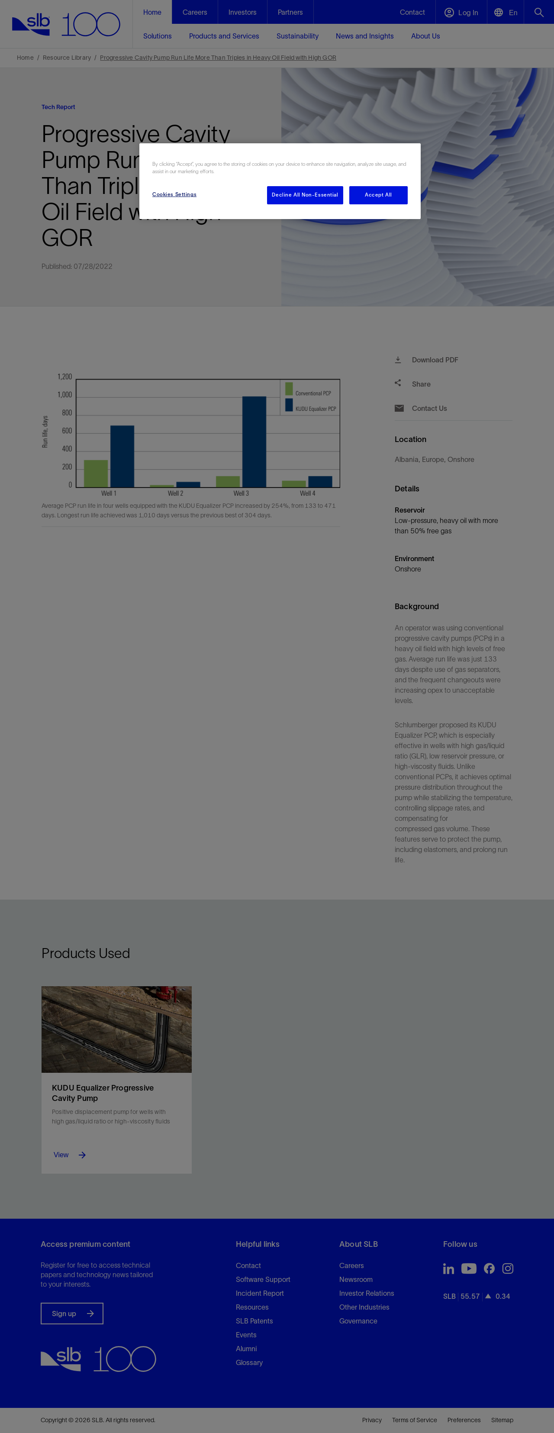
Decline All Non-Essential (305, 194)
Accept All (378, 194)
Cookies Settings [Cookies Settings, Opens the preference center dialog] (174, 194)
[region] (280, 181)
